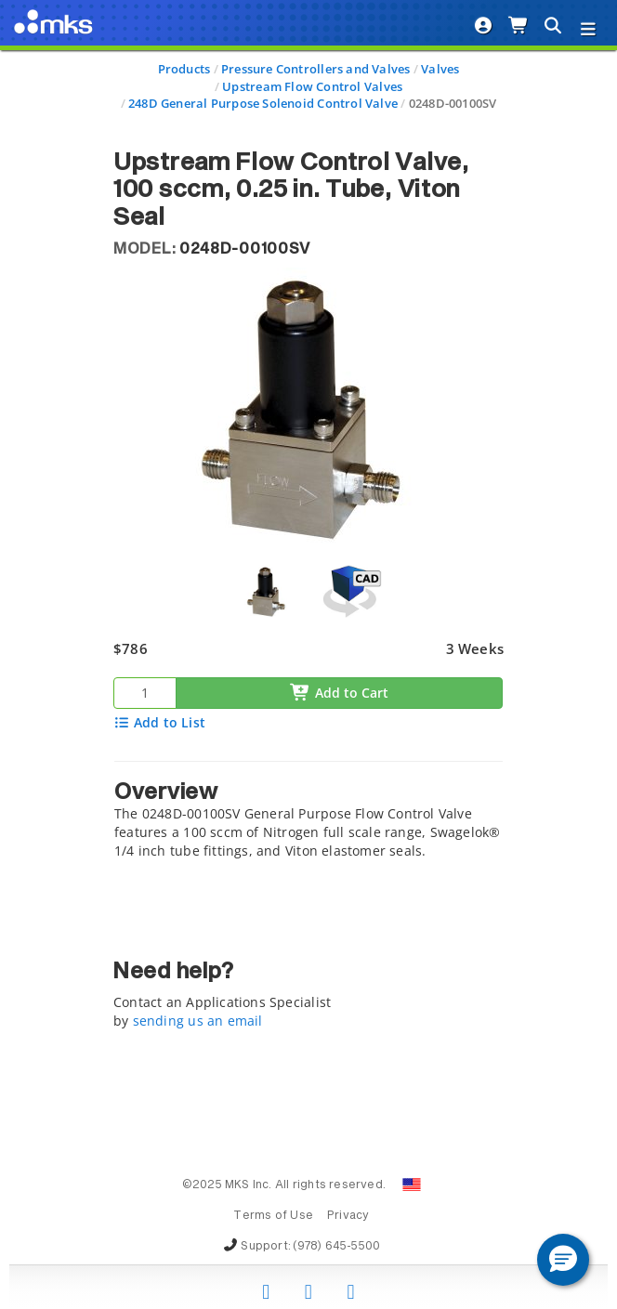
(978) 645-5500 (336, 1246)
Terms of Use (273, 1216)
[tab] (308, 815)
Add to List (159, 722)
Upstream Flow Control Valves (312, 86)
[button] (563, 1260)
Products (184, 68)
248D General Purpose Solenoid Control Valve (263, 103)
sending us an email (198, 1020)
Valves (440, 68)
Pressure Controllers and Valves (316, 68)
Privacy (348, 1216)
